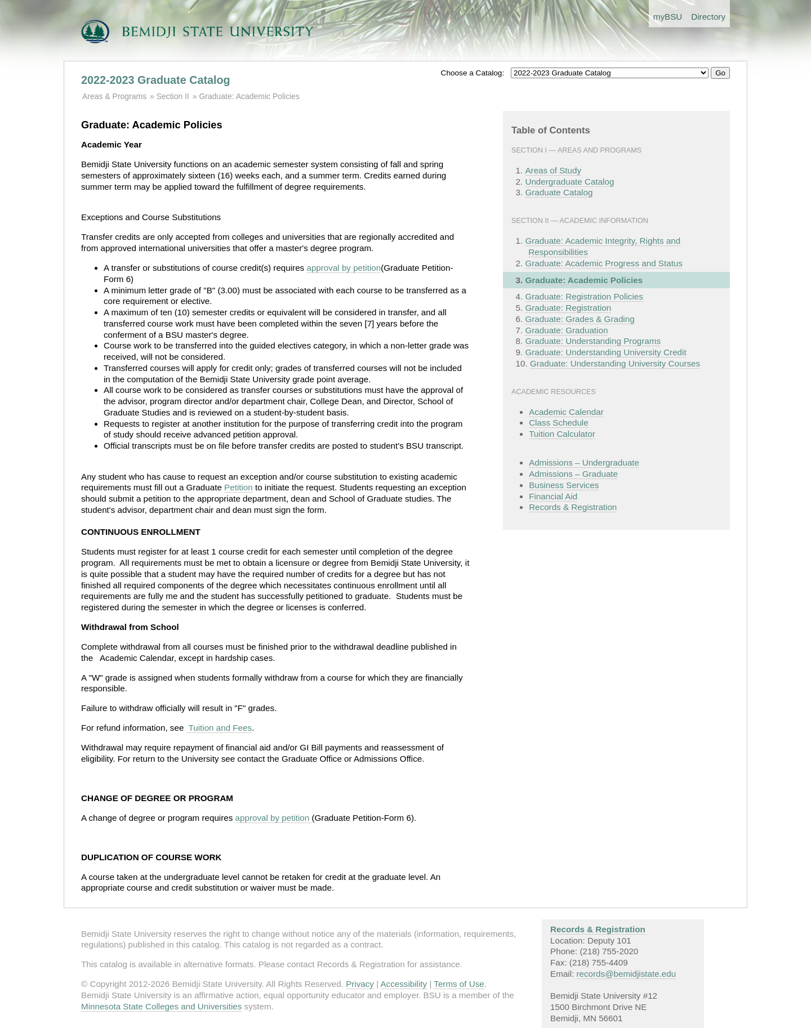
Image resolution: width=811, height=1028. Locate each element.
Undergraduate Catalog (569, 181)
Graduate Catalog (558, 192)
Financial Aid (553, 496)
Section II (173, 96)
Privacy (360, 984)
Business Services (564, 485)
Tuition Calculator (562, 434)
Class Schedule (559, 422)
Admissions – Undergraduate (584, 462)
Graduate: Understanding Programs (593, 341)
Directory (708, 16)
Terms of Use (459, 984)
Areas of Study (553, 170)
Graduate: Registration (568, 307)
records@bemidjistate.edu (626, 973)
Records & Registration (573, 507)
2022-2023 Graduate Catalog (155, 80)
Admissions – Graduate (573, 474)
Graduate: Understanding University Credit (605, 352)
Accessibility (403, 984)
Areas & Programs (114, 96)
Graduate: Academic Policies (249, 96)
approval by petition (343, 267)
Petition (238, 487)
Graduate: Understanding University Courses (615, 363)
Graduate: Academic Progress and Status (603, 263)
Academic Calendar (566, 412)
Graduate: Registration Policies (584, 296)
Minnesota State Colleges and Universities (161, 1006)
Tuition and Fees (219, 727)
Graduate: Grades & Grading (579, 319)
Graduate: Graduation (566, 330)
